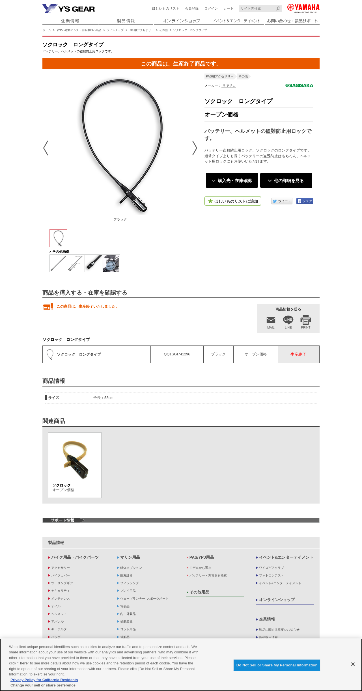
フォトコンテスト (271, 575)
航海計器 (126, 575)
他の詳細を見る (289, 180)
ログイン (211, 8)
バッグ (56, 637)
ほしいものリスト (165, 8)
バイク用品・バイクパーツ (75, 557)
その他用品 (199, 592)
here (24, 664)
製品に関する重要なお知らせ (279, 629)
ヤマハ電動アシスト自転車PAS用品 (78, 30)
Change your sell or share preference (43, 686)
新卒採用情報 (268, 637)
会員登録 (192, 8)
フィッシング (129, 583)
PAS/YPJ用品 (201, 557)
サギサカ (228, 85)
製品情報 (56, 542)
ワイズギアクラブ (271, 567)
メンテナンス (60, 598)
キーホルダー (60, 629)
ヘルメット (59, 614)
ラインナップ (115, 30)
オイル (56, 606)
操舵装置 (126, 621)
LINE (288, 327)
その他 (163, 30)
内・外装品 (128, 614)
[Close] (353, 664)
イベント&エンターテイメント (286, 557)
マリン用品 (130, 557)
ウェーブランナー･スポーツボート (144, 598)
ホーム (46, 30)
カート (228, 8)
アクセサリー (60, 567)
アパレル (57, 621)
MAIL (271, 327)
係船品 (125, 637)
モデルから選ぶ (200, 567)
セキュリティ (60, 590)
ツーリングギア (62, 583)
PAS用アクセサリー (141, 30)
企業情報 (267, 619)
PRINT (306, 327)
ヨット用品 (128, 629)
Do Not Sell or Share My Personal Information (277, 666)
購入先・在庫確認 (235, 180)
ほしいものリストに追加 (236, 201)
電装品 (125, 606)
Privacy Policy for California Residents (44, 680)
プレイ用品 (128, 590)
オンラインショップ (277, 599)
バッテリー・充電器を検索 (208, 575)
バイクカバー (60, 575)
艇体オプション (131, 567)
